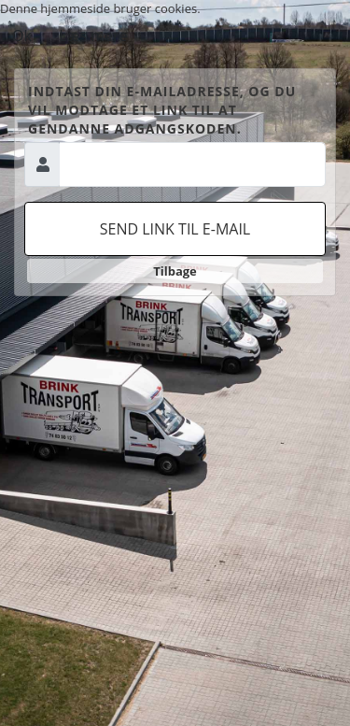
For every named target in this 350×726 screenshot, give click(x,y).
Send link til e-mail (175, 229)
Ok (22, 35)
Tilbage (175, 271)
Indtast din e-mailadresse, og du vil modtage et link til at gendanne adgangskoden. (162, 109)
